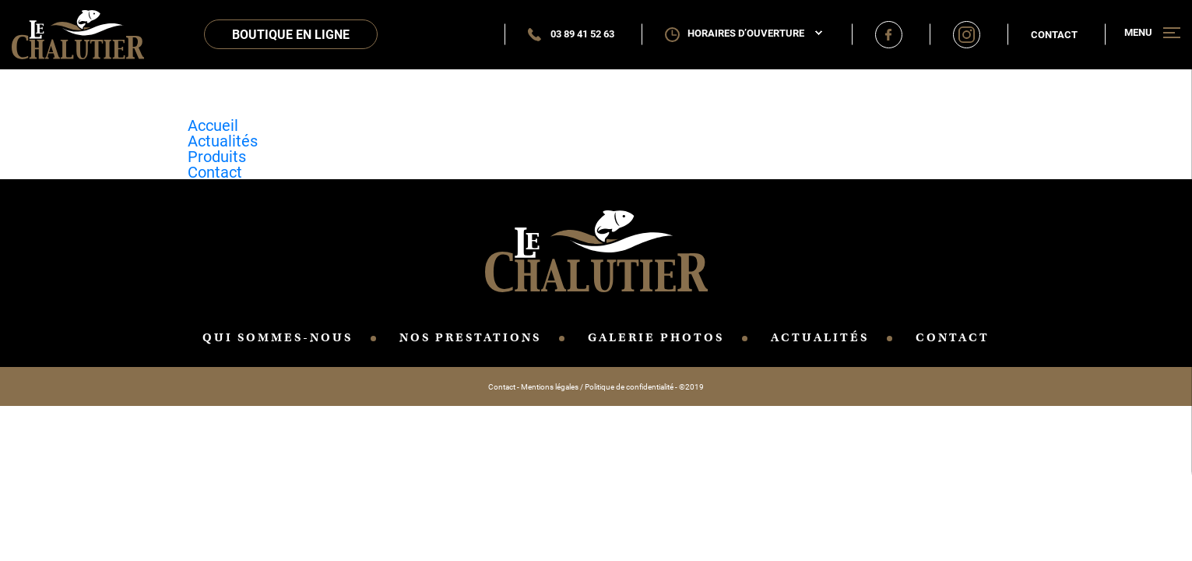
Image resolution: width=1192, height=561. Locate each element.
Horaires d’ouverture (754, 33)
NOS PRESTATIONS (470, 337)
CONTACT (953, 337)
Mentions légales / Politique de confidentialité (597, 386)
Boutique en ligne (291, 34)
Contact (1054, 34)
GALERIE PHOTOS (656, 337)
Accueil (213, 125)
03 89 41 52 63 (571, 33)
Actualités (223, 140)
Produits (217, 156)
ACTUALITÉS (820, 337)
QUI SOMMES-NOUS (277, 337)
